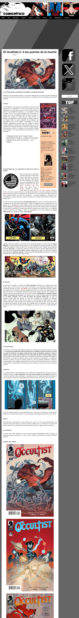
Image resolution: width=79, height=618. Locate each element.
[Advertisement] (31, 33)
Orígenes (23, 18)
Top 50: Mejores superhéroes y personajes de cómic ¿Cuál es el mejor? (72, 127)
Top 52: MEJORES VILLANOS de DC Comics (71, 142)
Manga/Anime (58, 18)
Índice (3, 18)
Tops (9, 18)
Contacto (66, 18)
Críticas (45, 18)
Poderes (31, 18)
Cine (51, 18)
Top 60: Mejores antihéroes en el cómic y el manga (72, 183)
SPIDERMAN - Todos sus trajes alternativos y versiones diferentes (72, 159)
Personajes (15, 18)
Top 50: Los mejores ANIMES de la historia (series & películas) (71, 151)
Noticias (38, 18)
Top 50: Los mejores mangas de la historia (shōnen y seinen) (72, 111)
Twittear (14, 54)
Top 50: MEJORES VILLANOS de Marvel (71, 134)
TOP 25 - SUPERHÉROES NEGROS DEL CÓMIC (72, 175)
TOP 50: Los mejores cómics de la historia (72, 117)
